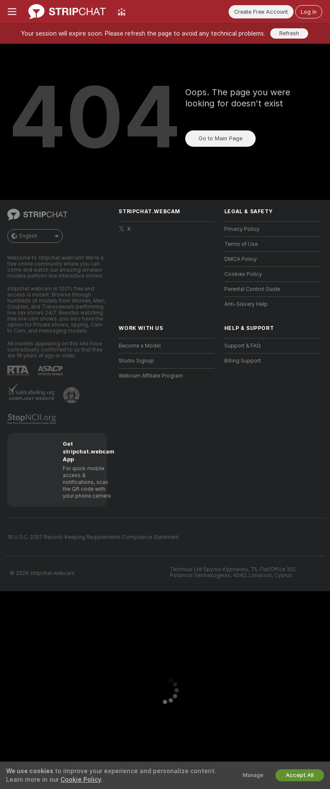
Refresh (289, 33)
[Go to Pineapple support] (72, 395)
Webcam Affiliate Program (151, 376)
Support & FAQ (242, 346)
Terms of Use (241, 244)
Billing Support (242, 361)
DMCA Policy (240, 259)
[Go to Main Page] (67, 11)
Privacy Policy (242, 229)
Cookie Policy (81, 779)
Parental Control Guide (252, 289)
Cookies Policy (243, 274)
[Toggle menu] (12, 11)
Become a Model (140, 346)
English (35, 236)
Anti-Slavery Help (246, 304)
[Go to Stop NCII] (32, 419)
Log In (309, 12)
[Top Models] (121, 11)
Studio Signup (136, 361)
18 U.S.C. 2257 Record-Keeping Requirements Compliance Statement (93, 537)
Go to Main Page (220, 138)
